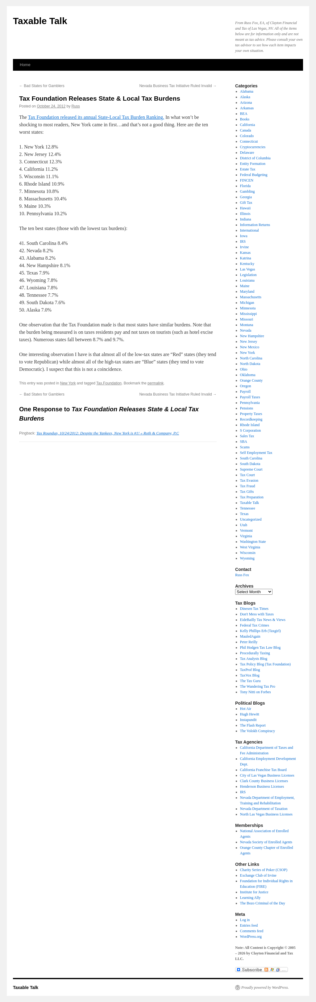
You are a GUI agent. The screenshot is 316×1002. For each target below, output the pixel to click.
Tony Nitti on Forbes (255, 692)
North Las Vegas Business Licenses (266, 814)
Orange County (251, 380)
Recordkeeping (251, 419)
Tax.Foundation (109, 383)
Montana (246, 325)
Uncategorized (251, 519)
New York (68, 383)
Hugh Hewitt (249, 714)
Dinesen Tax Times (254, 608)
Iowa (243, 236)
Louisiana (247, 280)
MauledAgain (250, 636)
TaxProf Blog (250, 670)
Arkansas (247, 108)
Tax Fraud (247, 486)
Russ (76, 106)
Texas (244, 514)
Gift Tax (246, 202)
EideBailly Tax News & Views (262, 620)
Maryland (247, 291)
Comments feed (252, 931)
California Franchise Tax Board (263, 770)
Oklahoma (248, 375)
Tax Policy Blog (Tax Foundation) (265, 664)
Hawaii (245, 208)
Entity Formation (252, 163)
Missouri (246, 319)
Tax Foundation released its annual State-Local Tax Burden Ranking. (96, 117)
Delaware (247, 152)
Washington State (253, 541)
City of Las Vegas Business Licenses (267, 775)
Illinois (245, 214)
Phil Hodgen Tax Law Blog (260, 647)
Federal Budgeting (254, 175)
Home (25, 64)
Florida (245, 186)
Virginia (246, 536)
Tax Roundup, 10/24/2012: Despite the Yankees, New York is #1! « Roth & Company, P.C (107, 433)
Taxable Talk (40, 21)
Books (245, 119)
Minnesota (248, 308)
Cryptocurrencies (253, 147)
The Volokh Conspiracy (257, 731)
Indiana (245, 219)
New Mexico (249, 347)
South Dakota (250, 464)
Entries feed (249, 925)
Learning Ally (250, 897)
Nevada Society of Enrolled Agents (266, 842)
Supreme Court (251, 469)
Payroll (245, 391)
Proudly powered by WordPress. (265, 987)
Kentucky (247, 264)
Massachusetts (250, 297)
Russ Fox (242, 575)
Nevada (246, 330)
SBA (243, 441)
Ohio (243, 369)
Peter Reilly (249, 642)
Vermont (246, 530)
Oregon (245, 386)
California (247, 125)
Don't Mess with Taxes (257, 614)
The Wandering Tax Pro (257, 686)
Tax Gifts (247, 491)
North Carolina (251, 358)
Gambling (247, 191)
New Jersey (248, 341)
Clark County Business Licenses (264, 781)
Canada (245, 130)
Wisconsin (248, 553)
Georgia (246, 197)
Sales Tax (247, 436)
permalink (156, 383)
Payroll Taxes (250, 397)
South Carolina (251, 458)
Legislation (248, 275)
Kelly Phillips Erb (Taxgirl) (260, 631)
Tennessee (247, 508)
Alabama (246, 91)
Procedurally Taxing (255, 653)
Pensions (246, 408)
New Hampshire (252, 336)
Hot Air (245, 708)
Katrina (245, 258)
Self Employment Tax (256, 453)
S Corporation (250, 430)
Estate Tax (248, 169)
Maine (245, 286)
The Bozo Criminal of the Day (262, 903)
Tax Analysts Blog (254, 658)
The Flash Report (253, 725)
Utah (243, 525)
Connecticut (249, 141)
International (249, 230)
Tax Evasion (249, 480)
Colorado (247, 136)
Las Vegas (247, 269)
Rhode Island (250, 425)
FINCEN (246, 180)
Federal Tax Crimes (254, 625)
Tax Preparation (252, 497)
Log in (245, 920)
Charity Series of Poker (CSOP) (263, 870)
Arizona (246, 102)
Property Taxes (251, 414)
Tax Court (247, 475)
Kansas (245, 252)
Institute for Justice (254, 892)
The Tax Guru (250, 681)
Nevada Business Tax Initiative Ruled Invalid (178, 86)
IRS (243, 241)
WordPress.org (251, 936)
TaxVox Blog (250, 675)
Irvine (244, 247)
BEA (243, 113)
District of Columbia (255, 158)
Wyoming (247, 558)
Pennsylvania (250, 402)
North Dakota (250, 364)
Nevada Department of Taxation (264, 809)
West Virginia (250, 547)
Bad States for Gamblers (41, 86)
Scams (245, 447)
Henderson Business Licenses (262, 786)
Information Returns (255, 225)
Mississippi (248, 314)
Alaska (245, 97)
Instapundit (248, 720)
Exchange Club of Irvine (258, 875)
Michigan (247, 302)
